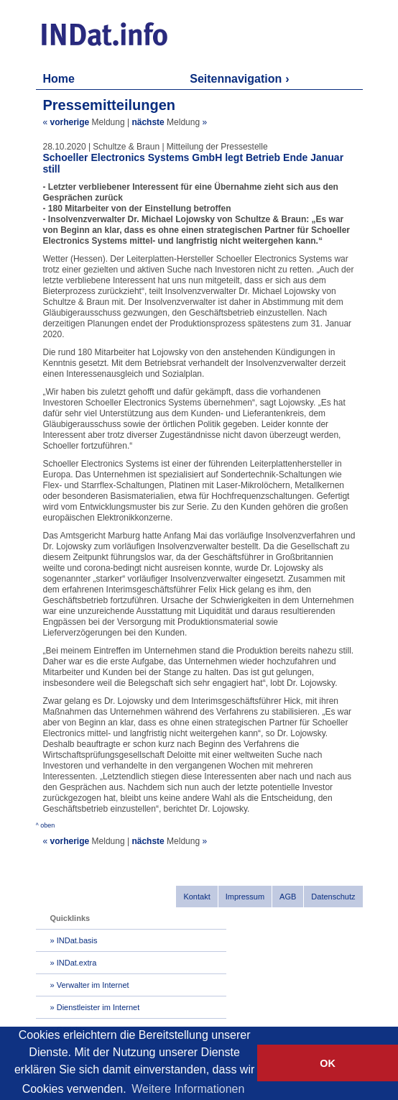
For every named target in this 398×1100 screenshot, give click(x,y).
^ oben (45, 825)
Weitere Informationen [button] (187, 1089)
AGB (287, 896)
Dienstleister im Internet (98, 1007)
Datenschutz (333, 896)
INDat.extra (77, 962)
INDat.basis (77, 940)
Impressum (245, 896)
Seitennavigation (236, 79)
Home (59, 79)
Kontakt (196, 896)
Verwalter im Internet (93, 985)
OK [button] (327, 1063)
